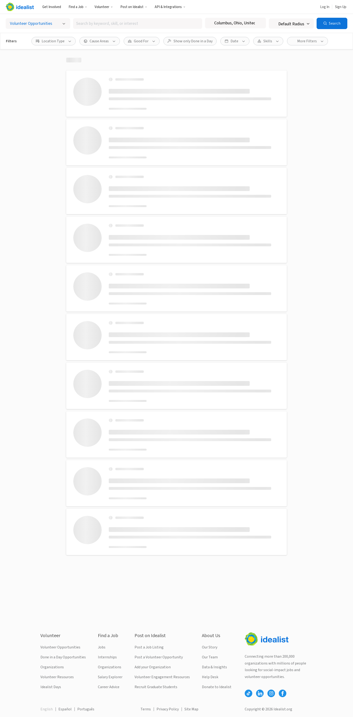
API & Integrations (170, 6)
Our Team (210, 657)
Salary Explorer (110, 677)
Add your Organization (153, 667)
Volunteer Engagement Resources (162, 677)
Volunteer (104, 6)
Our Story (209, 647)
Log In (324, 6)
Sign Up (340, 6)
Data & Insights (214, 667)
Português (85, 709)
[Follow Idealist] (248, 693)
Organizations (52, 667)
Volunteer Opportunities (60, 647)
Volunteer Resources (57, 677)
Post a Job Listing (149, 647)
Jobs (101, 647)
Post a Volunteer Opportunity (159, 657)
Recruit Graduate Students (156, 687)
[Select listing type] (38, 23)
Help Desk (210, 677)
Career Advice (108, 687)
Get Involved (51, 6)
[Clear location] (259, 23)
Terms (145, 709)
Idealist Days (50, 687)
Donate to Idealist (216, 687)
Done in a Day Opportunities (63, 657)
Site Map (191, 709)
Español (65, 709)
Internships (107, 657)
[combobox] (137, 23)
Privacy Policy (168, 709)
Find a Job (78, 6)
